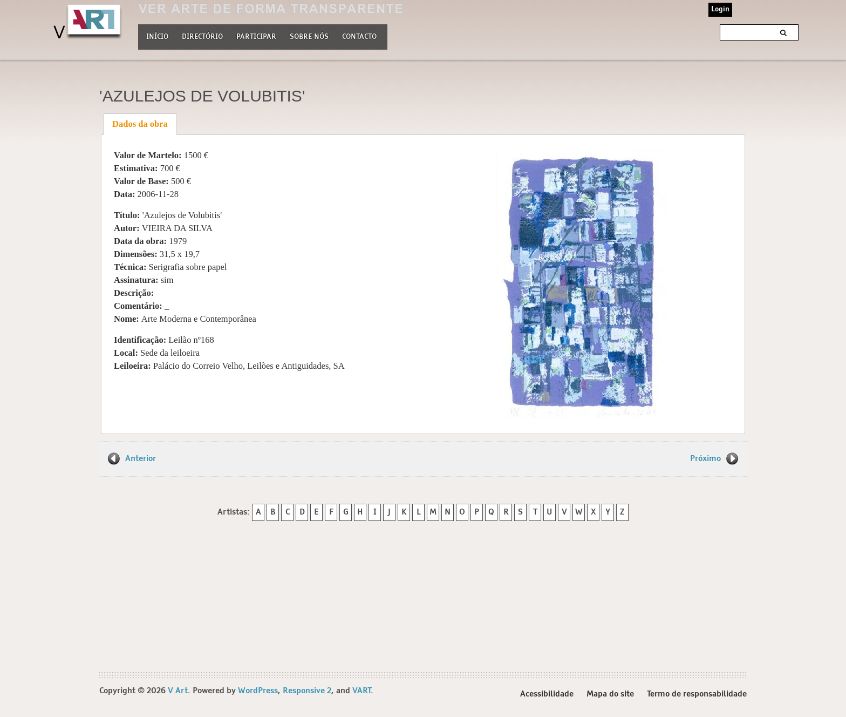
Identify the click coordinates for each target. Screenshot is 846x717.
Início (157, 36)
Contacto (359, 36)
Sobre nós (309, 35)
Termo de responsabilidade (697, 695)
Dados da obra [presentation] (140, 124)
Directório (202, 35)
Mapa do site (610, 695)
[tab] (140, 124)
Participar (256, 36)
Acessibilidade (547, 695)
